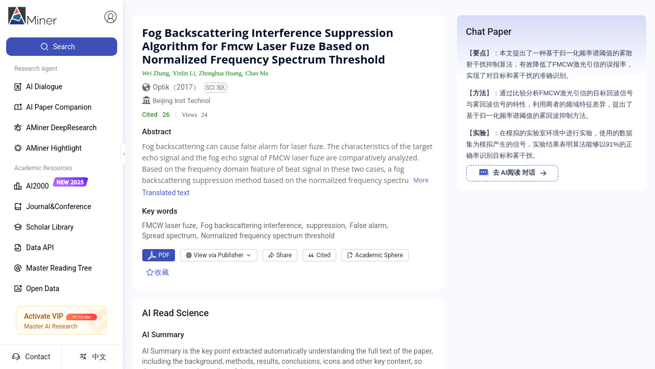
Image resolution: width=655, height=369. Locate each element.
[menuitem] (61, 46)
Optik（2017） (176, 87)
